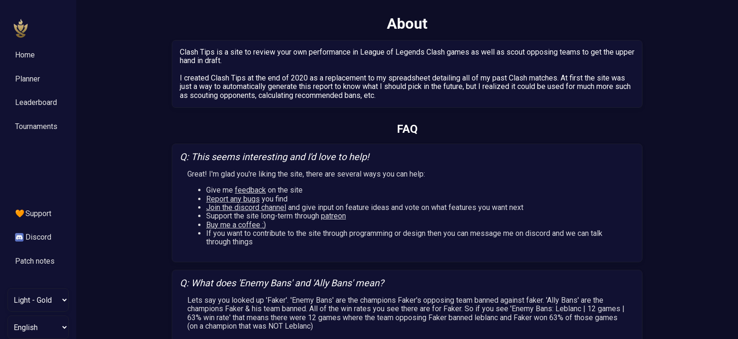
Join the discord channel (246, 207)
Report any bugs (233, 198)
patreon (333, 215)
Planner (27, 78)
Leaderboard (36, 102)
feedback (250, 190)
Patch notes (35, 261)
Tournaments (36, 126)
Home (25, 54)
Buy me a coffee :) (236, 224)
